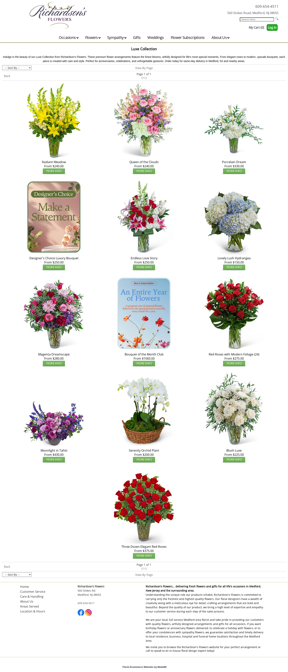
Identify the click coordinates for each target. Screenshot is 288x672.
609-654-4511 (267, 6)
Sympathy (117, 37)
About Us (221, 37)
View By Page (144, 68)
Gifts (137, 37)
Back (7, 76)
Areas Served (29, 606)
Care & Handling (31, 596)
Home (24, 587)
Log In (272, 27)
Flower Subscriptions (188, 37)
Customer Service (32, 591)
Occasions (69, 37)
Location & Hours (32, 611)
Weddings (155, 37)
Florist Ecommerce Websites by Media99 (145, 667)
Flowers (93, 37)
